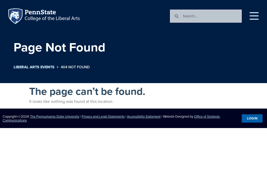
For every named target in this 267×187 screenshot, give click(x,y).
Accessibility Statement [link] (144, 116)
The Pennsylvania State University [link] (54, 116)
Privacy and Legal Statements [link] (103, 116)
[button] (254, 16)
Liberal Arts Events (34, 67)
